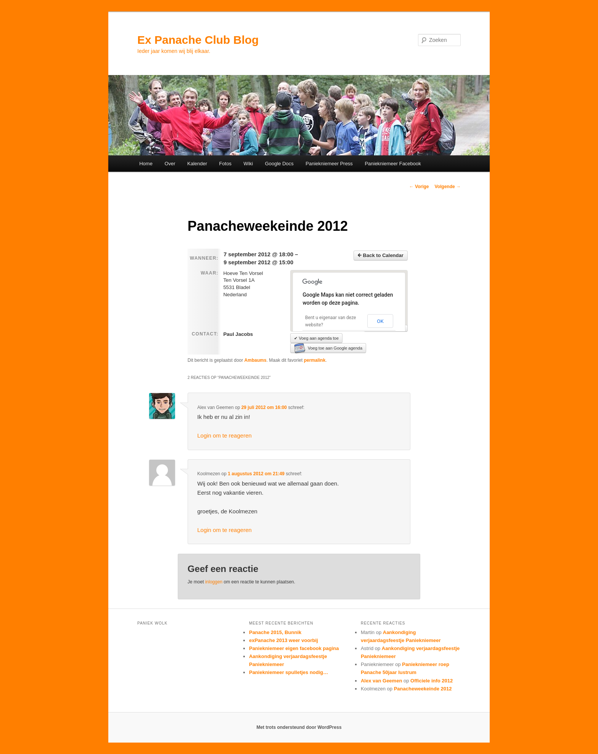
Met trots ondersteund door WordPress (298, 727)
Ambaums (255, 360)
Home (146, 163)
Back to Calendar (380, 255)
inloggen (213, 582)
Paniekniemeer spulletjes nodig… (288, 672)
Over (169, 163)
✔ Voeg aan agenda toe (316, 338)
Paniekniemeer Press (329, 163)
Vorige (419, 186)
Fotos (225, 163)
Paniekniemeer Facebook (393, 163)
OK (380, 321)
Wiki (248, 163)
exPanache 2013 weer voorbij (283, 640)
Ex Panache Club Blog (198, 40)
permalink (315, 360)
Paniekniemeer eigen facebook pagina (294, 648)
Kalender (197, 163)
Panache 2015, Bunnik (275, 632)
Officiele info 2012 (431, 681)
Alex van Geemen (381, 681)
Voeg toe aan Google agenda (328, 348)
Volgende (448, 186)
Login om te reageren (224, 435)
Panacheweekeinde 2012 (423, 689)
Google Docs (279, 163)
